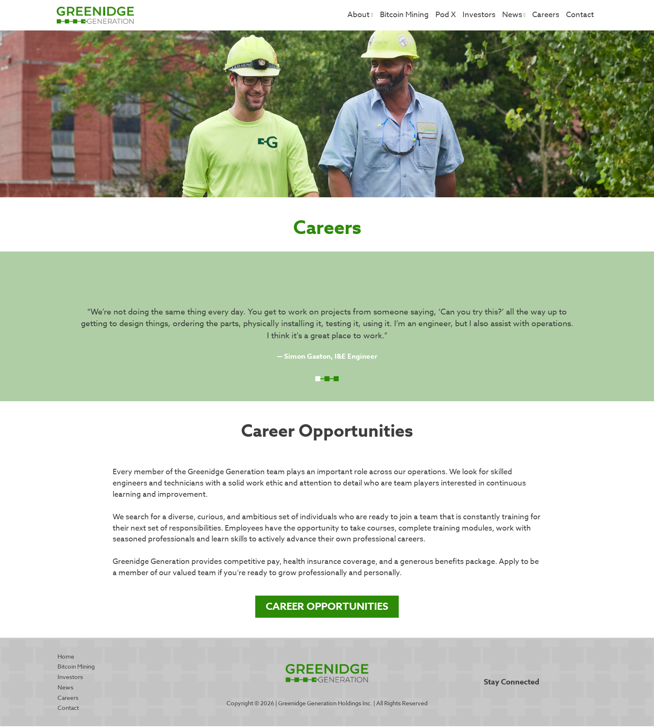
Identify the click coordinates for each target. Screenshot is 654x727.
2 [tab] (327, 379)
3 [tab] (336, 379)
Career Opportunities (327, 607)
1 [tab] (317, 379)
